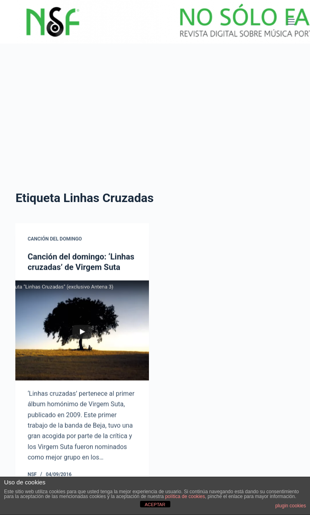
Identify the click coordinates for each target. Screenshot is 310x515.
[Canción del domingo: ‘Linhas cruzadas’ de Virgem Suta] (82, 331)
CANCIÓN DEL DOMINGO (54, 239)
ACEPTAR (155, 504)
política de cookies (185, 496)
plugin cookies (290, 506)
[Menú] (291, 21)
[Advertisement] (155, 104)
